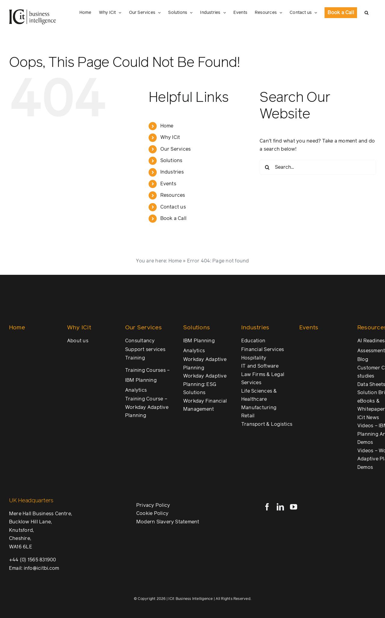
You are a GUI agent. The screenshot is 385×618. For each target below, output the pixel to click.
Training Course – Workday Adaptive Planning (146, 407)
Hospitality (253, 358)
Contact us (173, 207)
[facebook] (267, 506)
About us (77, 340)
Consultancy (140, 340)
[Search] (267, 167)
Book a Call (173, 218)
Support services (145, 349)
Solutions (171, 160)
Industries (172, 172)
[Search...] (318, 167)
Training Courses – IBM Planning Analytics (147, 380)
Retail (247, 415)
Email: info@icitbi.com (34, 568)
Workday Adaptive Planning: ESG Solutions (204, 384)
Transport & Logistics (266, 424)
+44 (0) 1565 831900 (32, 559)
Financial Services (262, 349)
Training (135, 358)
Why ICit (170, 137)
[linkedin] (280, 506)
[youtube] (293, 506)
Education (253, 340)
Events (168, 183)
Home (167, 126)
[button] (366, 12)
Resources (172, 195)
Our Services (175, 149)
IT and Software (260, 366)
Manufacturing (258, 407)
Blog (362, 359)
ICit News (368, 417)
